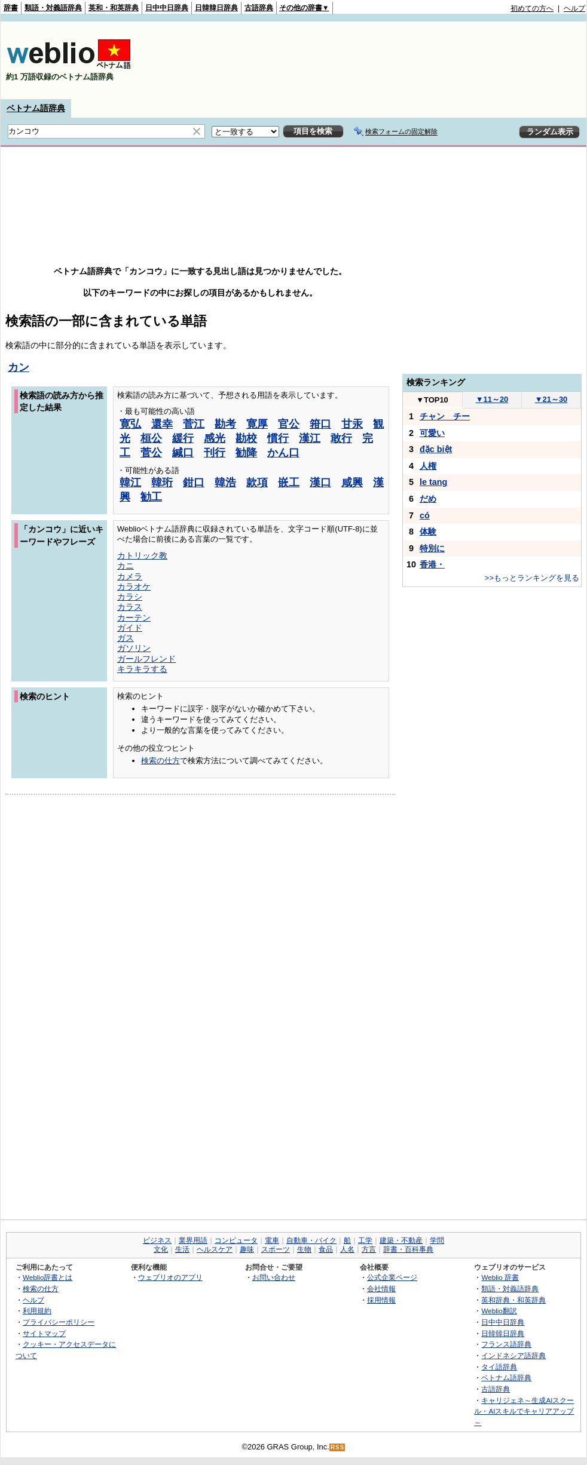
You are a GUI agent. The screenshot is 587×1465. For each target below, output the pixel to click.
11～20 (492, 399)
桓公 (151, 438)
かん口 (283, 453)
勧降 (246, 453)
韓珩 (162, 483)
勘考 (225, 424)
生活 (182, 1249)
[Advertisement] (548, 60)
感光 (214, 438)
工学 (365, 1240)
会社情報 (381, 1288)
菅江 (193, 424)
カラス (129, 607)
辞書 (11, 7)
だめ (428, 498)
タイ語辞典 (499, 1367)
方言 (369, 1249)
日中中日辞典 (166, 7)
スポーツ (275, 1249)
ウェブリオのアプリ (170, 1277)
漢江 (309, 438)
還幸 (162, 424)
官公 (288, 424)
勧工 (151, 497)
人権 (428, 466)
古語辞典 (258, 7)
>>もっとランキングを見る (532, 577)
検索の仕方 (160, 760)
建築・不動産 (401, 1240)
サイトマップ (44, 1333)
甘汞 (352, 424)
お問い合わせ (273, 1277)
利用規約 (37, 1310)
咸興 (352, 483)
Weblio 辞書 (500, 1277)
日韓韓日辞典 (216, 7)
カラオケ (134, 586)
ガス (125, 638)
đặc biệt (436, 449)
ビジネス (157, 1240)
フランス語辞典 (506, 1344)
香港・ (432, 564)
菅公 (151, 453)
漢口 (320, 483)
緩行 (183, 438)
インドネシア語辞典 (513, 1355)
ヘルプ (574, 8)
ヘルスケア (215, 1249)
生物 (304, 1249)
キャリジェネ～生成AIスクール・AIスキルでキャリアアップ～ (524, 1411)
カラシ (129, 596)
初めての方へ (532, 8)
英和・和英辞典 (113, 7)
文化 (161, 1249)
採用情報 (381, 1300)
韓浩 (225, 483)
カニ (125, 565)
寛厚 (257, 424)
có (425, 515)
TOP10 (432, 399)
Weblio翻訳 (498, 1310)
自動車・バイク (311, 1240)
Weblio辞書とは (47, 1277)
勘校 (246, 438)
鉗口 (193, 483)
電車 (272, 1240)
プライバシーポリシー (58, 1322)
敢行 (341, 438)
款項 (257, 483)
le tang (433, 482)
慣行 (278, 438)
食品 (326, 1249)
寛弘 (130, 424)
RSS (338, 1447)
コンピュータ (236, 1240)
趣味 (247, 1249)
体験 (428, 531)
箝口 (320, 424)
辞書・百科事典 (408, 1249)
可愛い (432, 433)
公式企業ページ (392, 1277)
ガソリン (134, 648)
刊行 (214, 453)
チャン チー (445, 416)
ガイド (129, 627)
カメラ (129, 576)
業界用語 (193, 1240)
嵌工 (288, 483)
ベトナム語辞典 (36, 108)
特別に (432, 548)
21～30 (551, 399)
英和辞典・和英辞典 (513, 1300)
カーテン (134, 617)
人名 (347, 1249)
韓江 (130, 483)
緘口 (183, 453)
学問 (437, 1240)
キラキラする (142, 669)
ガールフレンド (146, 659)
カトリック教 (142, 555)
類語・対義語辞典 (53, 7)
